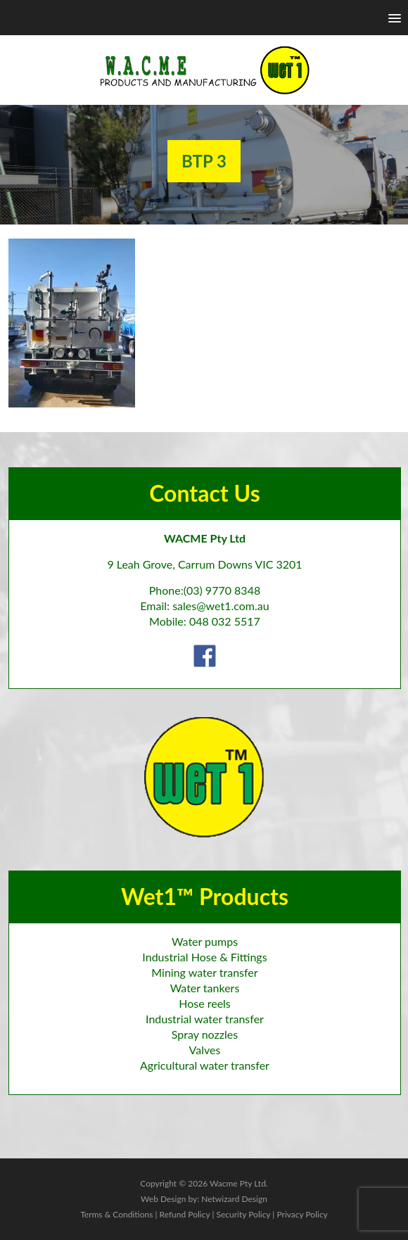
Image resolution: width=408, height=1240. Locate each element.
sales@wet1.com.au (220, 605)
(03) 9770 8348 (222, 590)
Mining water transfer (204, 972)
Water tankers (205, 987)
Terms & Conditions (116, 1214)
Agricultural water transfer (204, 1065)
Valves (205, 1049)
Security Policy (243, 1214)
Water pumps (205, 941)
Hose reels (205, 1003)
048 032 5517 (224, 621)
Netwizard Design (234, 1199)
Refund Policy (185, 1214)
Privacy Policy (301, 1214)
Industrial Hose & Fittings (204, 956)
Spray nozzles (205, 1034)
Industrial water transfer (205, 1018)
